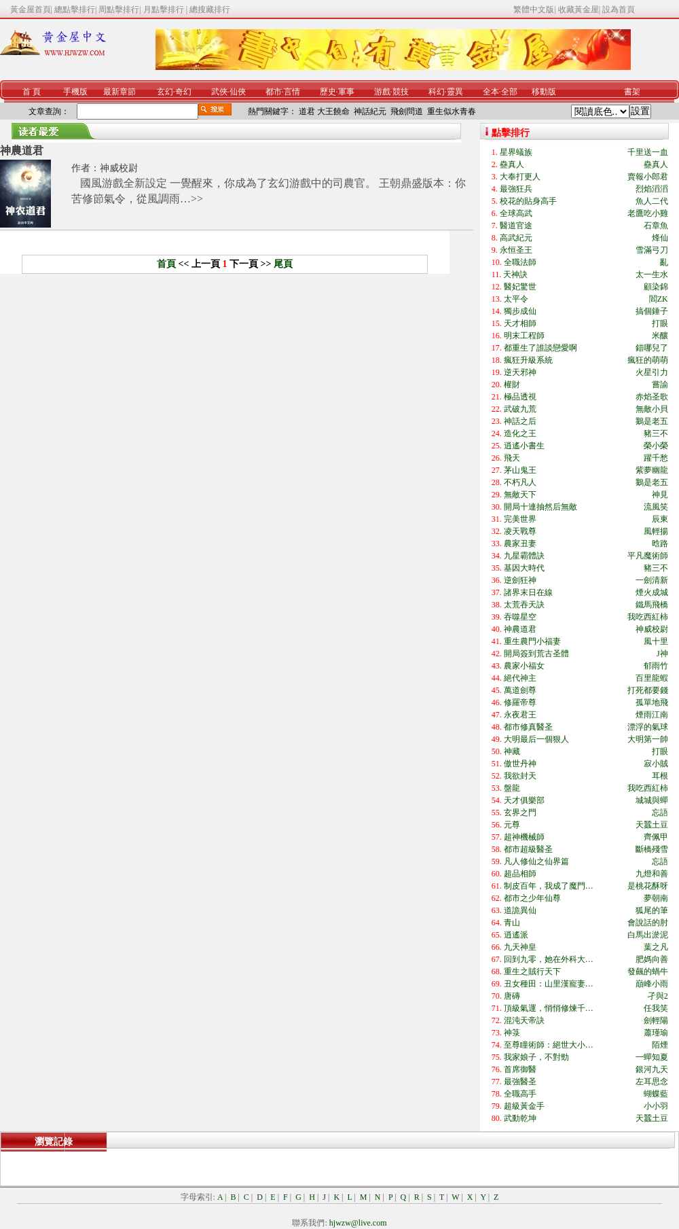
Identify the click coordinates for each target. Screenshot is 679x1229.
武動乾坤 (520, 1118)
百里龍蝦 (652, 678)
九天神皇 (520, 947)
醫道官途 (516, 225)
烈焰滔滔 (652, 189)
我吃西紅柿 (647, 617)
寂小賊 (656, 763)
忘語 (660, 812)
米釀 (660, 335)
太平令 (516, 299)
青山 (512, 922)
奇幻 (183, 91)
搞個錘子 (652, 311)
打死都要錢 (647, 690)
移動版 (544, 91)
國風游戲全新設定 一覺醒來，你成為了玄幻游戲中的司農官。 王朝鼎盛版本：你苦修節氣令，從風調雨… (268, 190)
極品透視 (520, 397)
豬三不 (656, 433)
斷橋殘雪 (652, 849)
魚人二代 (652, 201)
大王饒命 (333, 111)
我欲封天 (520, 776)
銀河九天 (652, 1069)
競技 (400, 91)
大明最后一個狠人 (536, 739)
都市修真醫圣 (528, 727)
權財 (512, 384)
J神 (662, 653)
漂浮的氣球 (647, 727)
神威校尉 (119, 168)
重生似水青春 (451, 111)
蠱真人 (512, 164)
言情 (292, 91)
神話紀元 (370, 111)
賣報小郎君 (647, 176)
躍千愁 (656, 458)
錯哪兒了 (652, 348)
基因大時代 (524, 568)
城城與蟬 (652, 800)
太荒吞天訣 (524, 604)
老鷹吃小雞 (647, 213)
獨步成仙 (520, 311)
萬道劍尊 (520, 690)
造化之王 (520, 433)
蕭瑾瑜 (656, 1032)
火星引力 (652, 372)
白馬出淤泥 (647, 935)
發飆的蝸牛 (647, 971)
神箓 (512, 1032)
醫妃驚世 (520, 286)
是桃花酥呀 (647, 886)
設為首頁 (618, 9)
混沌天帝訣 (524, 1020)
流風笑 (656, 507)
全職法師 (520, 262)
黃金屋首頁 (30, 9)
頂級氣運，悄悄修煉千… (548, 1008)
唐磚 (512, 996)
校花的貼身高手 (528, 201)
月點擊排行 (164, 9)
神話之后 (520, 421)
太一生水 (652, 274)
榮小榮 (656, 445)
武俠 (219, 91)
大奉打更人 (520, 176)
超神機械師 (524, 837)
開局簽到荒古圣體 (536, 653)
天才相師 (520, 323)
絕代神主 (520, 678)
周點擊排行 (118, 9)
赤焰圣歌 (652, 397)
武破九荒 (520, 409)
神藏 (512, 751)
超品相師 (520, 873)
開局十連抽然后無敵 (540, 507)
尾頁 (283, 264)
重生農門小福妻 (532, 641)
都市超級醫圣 (528, 849)
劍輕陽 (656, 1020)
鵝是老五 (652, 421)
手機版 (75, 91)
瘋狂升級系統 (528, 360)
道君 (307, 111)
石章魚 (656, 225)
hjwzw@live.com (358, 1223)
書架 (632, 91)
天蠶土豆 (652, 825)
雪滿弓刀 (652, 250)
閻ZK (658, 299)
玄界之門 (520, 812)
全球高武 (516, 213)
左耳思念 (652, 1081)
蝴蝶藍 (656, 1094)
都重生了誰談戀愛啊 (540, 348)
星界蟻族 (516, 152)
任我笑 (656, 1008)
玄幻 (165, 91)
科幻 (436, 91)
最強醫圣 (520, 1081)
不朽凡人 (520, 482)
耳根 (660, 776)
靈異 (455, 91)
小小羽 (656, 1106)
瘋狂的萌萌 (647, 360)
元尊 (512, 825)
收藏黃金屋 (578, 9)
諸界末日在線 (528, 592)
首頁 (166, 264)
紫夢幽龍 (652, 470)
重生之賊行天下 (532, 971)
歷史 (328, 91)
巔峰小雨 (652, 983)
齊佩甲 (656, 837)
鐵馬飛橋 (652, 604)
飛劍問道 (406, 111)
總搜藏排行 (209, 9)
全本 (491, 91)
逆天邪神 (520, 372)
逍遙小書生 (524, 445)
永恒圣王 (516, 250)
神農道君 (21, 150)
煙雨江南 (652, 714)
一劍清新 (652, 580)
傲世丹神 (520, 763)
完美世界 (520, 519)
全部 (509, 91)
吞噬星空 (520, 617)
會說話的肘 (647, 922)
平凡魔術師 (647, 555)
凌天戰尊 (520, 531)
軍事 (346, 91)
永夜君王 (520, 714)
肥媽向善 (652, 959)
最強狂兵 (516, 189)
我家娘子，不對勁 (536, 1057)
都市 (273, 91)
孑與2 (658, 996)
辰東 (660, 519)
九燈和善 (652, 873)
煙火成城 (652, 592)
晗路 (660, 543)
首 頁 (31, 91)
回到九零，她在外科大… (548, 959)
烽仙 (660, 238)
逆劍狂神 (520, 580)
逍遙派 (516, 935)
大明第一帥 (647, 739)
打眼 (660, 323)
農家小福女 (524, 666)
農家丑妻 (520, 543)
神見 (660, 494)
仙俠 (238, 91)
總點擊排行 (74, 9)
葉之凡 (656, 947)
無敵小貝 (652, 409)
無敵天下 (520, 494)
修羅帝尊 (520, 702)
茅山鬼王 (520, 470)
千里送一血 (647, 152)
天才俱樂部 (524, 800)
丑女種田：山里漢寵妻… (548, 983)
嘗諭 (660, 384)
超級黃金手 (524, 1106)
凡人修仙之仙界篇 (536, 861)
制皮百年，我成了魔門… (548, 886)
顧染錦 (656, 286)
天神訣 (515, 274)
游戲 (382, 91)
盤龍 (512, 788)
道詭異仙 (520, 910)
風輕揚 (656, 531)
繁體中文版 (533, 9)
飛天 (512, 458)
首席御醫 (520, 1069)
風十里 (656, 641)
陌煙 (660, 1045)
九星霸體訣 (524, 555)
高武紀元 (516, 238)
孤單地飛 (652, 702)
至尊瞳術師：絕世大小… (548, 1045)
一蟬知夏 (652, 1057)
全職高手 (520, 1094)
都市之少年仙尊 (532, 898)
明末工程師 (524, 335)
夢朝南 (656, 898)
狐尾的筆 (652, 910)
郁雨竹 (656, 666)
